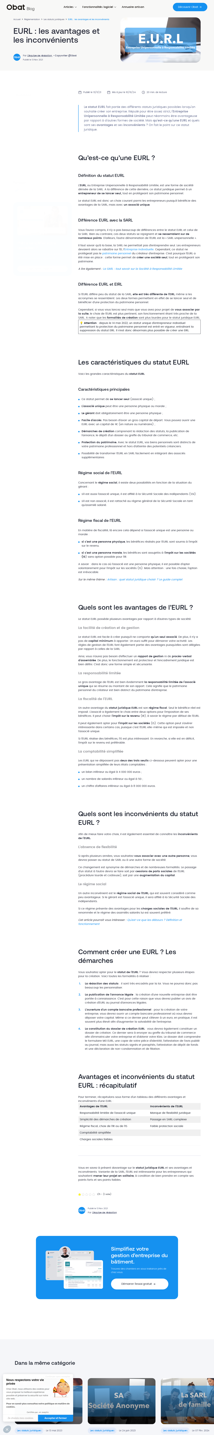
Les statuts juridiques (54, 19)
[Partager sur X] (40, 190)
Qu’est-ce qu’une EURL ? (33, 101)
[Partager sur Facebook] (32, 190)
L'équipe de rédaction (40, 56)
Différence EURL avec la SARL (37, 111)
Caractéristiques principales (37, 127)
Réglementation (32, 19)
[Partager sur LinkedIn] (24, 190)
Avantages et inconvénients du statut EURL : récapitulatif (40, 170)
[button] (42, 269)
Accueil (17, 19)
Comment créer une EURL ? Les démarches (37, 160)
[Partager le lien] (16, 190)
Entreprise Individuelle (139, 249)
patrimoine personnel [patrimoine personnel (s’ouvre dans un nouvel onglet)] (116, 253)
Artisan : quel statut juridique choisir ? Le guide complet (144, 579)
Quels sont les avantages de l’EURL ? (40, 143)
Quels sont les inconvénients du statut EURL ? (41, 151)
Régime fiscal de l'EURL (34, 137)
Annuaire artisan (133, 7)
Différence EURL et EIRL (34, 116)
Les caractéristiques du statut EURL (39, 122)
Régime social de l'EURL (34, 132)
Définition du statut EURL (35, 106)
